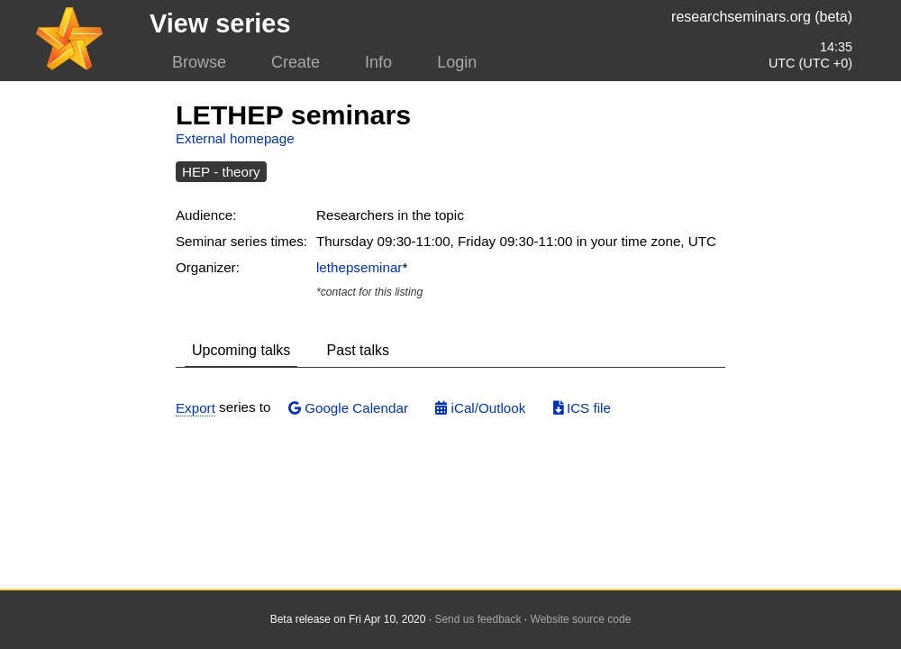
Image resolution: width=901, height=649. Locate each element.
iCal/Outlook (480, 408)
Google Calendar (348, 408)
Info (378, 62)
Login (457, 62)
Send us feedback (477, 619)
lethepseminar (359, 267)
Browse (199, 62)
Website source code (581, 619)
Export (195, 408)
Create (295, 62)
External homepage (235, 138)
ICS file (582, 408)
